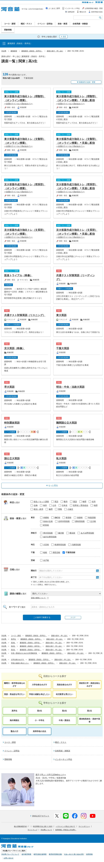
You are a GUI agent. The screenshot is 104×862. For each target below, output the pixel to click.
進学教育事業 (26, 854)
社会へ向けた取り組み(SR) (74, 854)
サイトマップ (32, 830)
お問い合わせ (8, 858)
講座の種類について (40, 598)
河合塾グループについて (10, 854)
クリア (73, 617)
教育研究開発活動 (55, 854)
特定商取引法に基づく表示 (42, 826)
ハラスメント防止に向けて (65, 826)
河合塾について (46, 830)
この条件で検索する (41, 617)
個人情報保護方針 (21, 826)
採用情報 (89, 854)
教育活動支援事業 (40, 854)
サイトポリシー (84, 826)
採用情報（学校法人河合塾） (65, 830)
